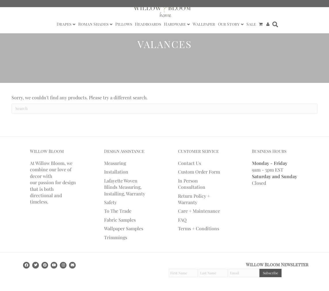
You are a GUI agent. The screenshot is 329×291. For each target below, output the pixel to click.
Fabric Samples (120, 220)
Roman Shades (93, 24)
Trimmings (115, 237)
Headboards (148, 24)
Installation (116, 172)
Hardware (175, 24)
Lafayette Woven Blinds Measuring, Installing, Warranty (124, 187)
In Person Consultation (191, 184)
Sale (251, 24)
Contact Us (189, 163)
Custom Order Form (199, 172)
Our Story (229, 24)
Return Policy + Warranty (194, 199)
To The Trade (117, 211)
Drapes (64, 24)
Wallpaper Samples (123, 228)
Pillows (123, 24)
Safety (110, 202)
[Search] (274, 24)
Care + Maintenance (199, 211)
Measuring (115, 163)
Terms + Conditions (198, 228)
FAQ (182, 220)
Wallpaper (204, 24)
